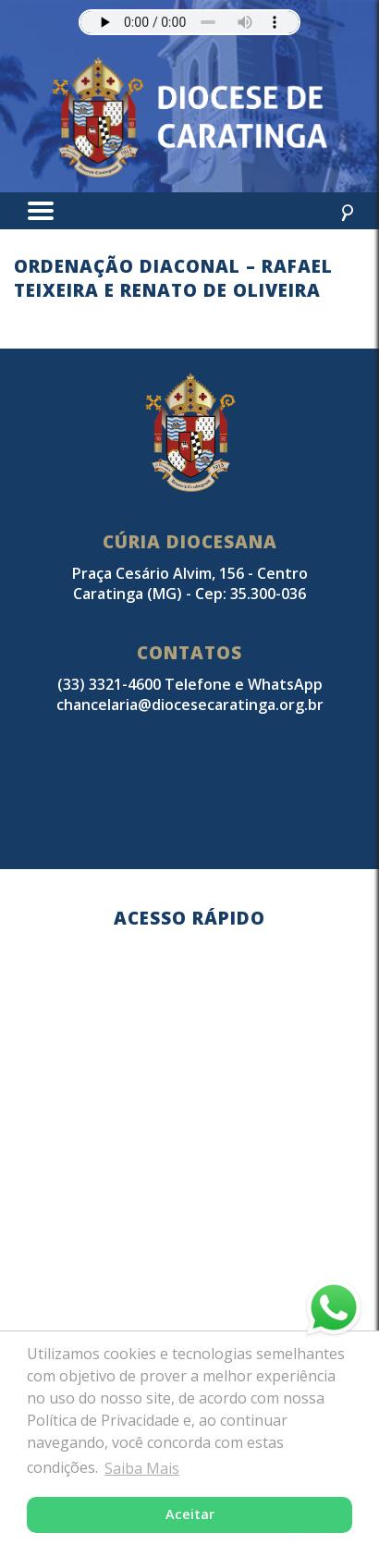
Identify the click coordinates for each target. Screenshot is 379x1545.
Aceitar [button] (189, 1514)
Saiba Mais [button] (141, 1468)
